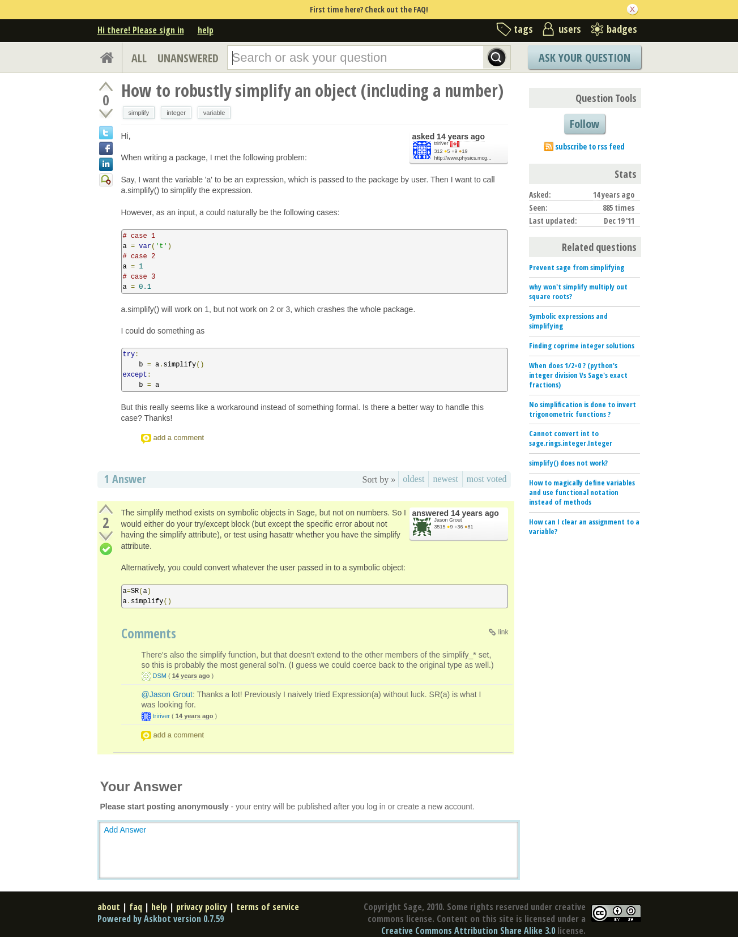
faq (135, 907)
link (503, 632)
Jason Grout (448, 520)
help (206, 30)
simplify (139, 112)
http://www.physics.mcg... (463, 158)
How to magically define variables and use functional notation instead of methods (582, 492)
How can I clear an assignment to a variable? (584, 526)
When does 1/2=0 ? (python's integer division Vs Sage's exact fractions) (578, 375)
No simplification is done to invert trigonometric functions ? (582, 409)
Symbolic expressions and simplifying (568, 321)
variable (214, 112)
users (569, 29)
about (108, 907)
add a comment (178, 437)
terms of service (267, 907)
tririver (441, 143)
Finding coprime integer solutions (581, 345)
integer (176, 112)
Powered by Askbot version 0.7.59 (160, 918)
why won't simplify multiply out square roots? (578, 291)
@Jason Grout (167, 694)
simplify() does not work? (568, 463)
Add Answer (125, 829)
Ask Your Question (584, 57)
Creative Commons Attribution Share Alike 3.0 (468, 930)
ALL (139, 58)
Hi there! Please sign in (140, 30)
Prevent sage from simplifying (576, 267)
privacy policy (201, 907)
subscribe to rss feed (590, 146)
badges (622, 29)
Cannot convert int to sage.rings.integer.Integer (570, 438)
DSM (160, 675)
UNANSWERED (188, 58)
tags (523, 29)
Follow (584, 123)
